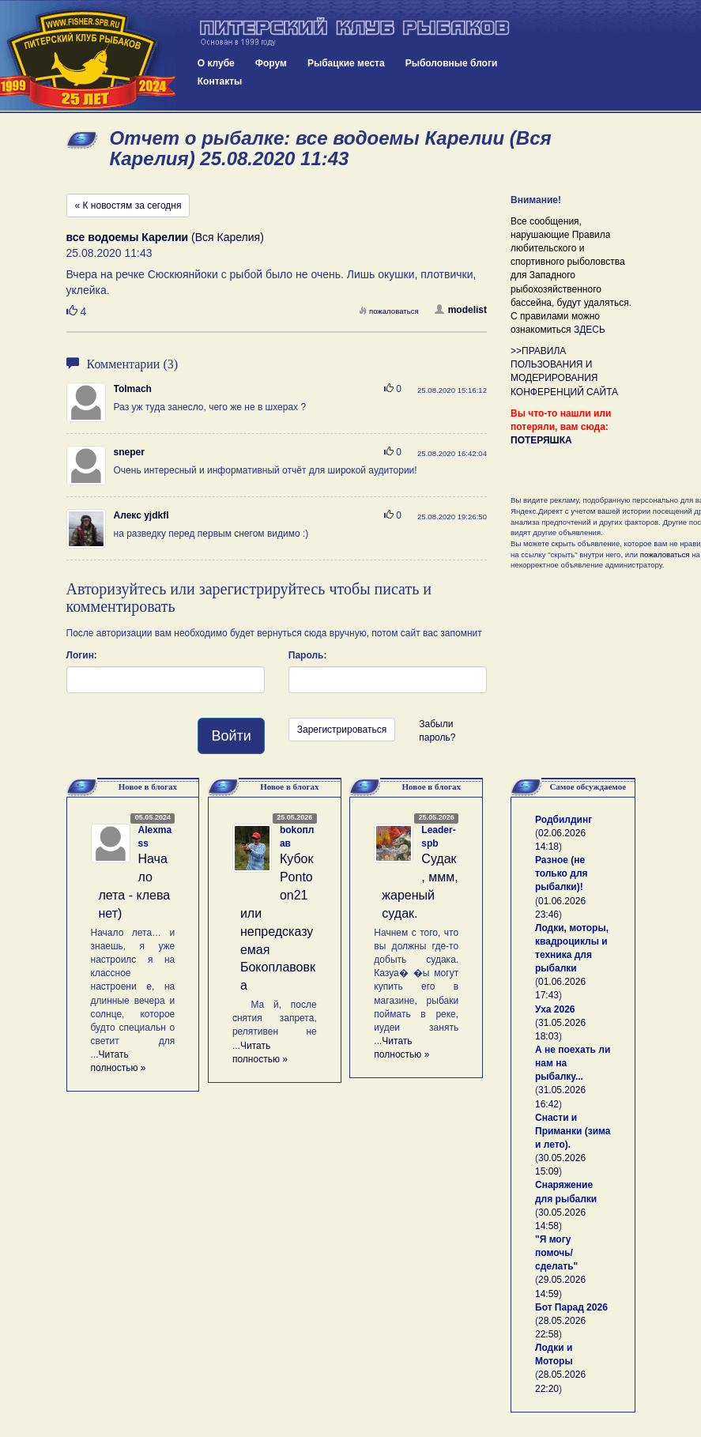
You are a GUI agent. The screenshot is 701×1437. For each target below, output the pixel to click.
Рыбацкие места (346, 63)
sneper (129, 452)
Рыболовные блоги (451, 63)
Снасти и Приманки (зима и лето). (572, 1131)
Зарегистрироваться (341, 729)
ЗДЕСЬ (589, 329)
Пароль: (307, 655)
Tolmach (133, 388)
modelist (461, 309)
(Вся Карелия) (165, 237)
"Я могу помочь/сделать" (556, 1253)
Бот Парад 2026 (571, 1307)
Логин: (81, 655)
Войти (231, 736)
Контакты (220, 81)
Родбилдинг (563, 819)
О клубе (216, 63)
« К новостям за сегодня (128, 205)
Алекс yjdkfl (141, 515)
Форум (271, 63)
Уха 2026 (555, 1009)
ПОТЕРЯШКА (541, 440)
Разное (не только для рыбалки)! (561, 873)
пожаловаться (389, 311)
